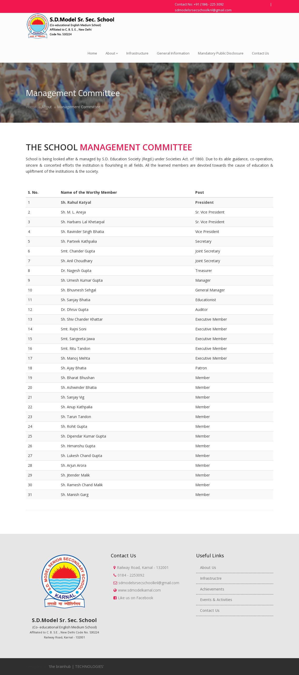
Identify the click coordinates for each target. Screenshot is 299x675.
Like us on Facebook (135, 597)
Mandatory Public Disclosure (220, 53)
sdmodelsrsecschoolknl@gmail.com (203, 10)
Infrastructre (211, 578)
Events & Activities (216, 599)
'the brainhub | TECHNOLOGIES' (76, 666)
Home (92, 53)
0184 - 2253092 (131, 575)
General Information (173, 53)
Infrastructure (137, 53)
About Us (208, 567)
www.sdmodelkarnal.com (139, 590)
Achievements (212, 589)
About (112, 53)
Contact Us (260, 53)
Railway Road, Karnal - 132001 (143, 567)
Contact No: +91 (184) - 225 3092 (199, 4)
